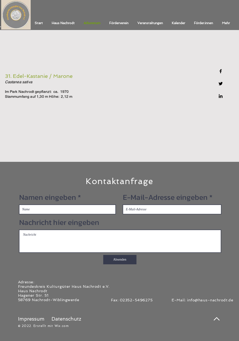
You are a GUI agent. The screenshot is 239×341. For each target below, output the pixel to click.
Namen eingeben (47, 197)
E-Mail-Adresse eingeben (165, 197)
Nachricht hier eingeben (59, 222)
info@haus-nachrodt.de (210, 300)
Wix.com (62, 326)
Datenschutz (66, 319)
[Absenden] (119, 259)
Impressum (31, 319)
